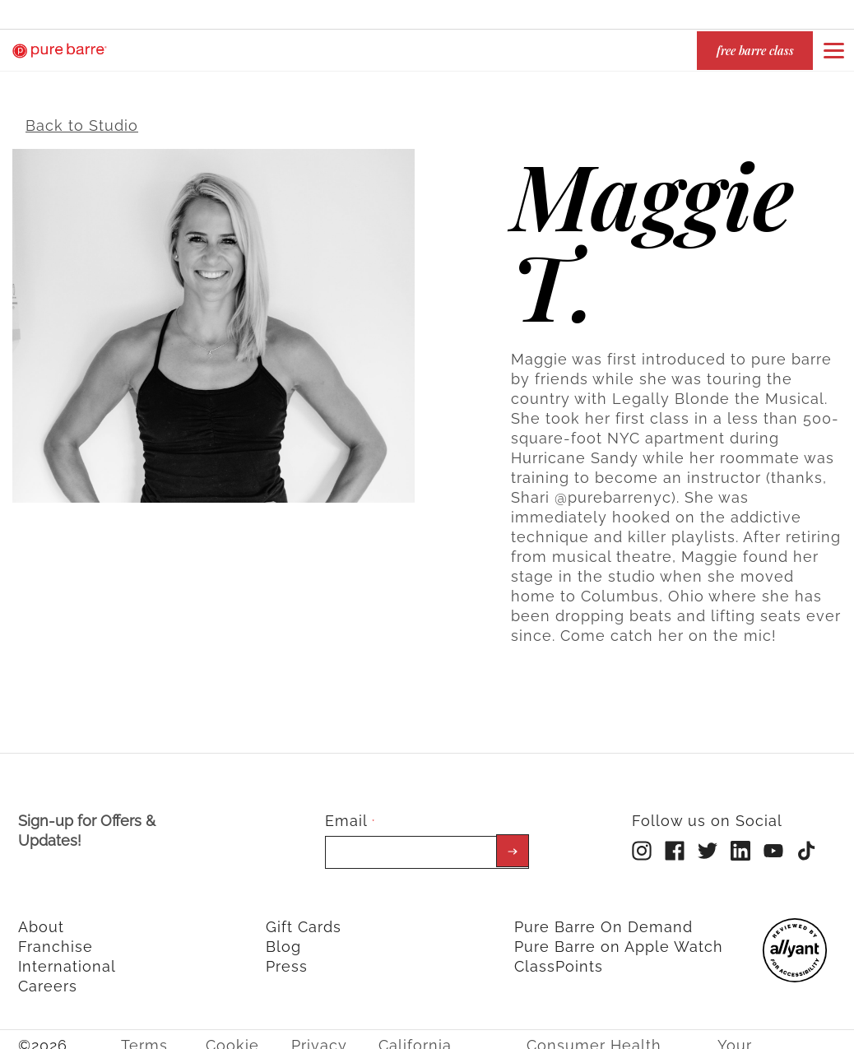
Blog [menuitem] (283, 937)
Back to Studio (82, 116)
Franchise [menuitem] (55, 937)
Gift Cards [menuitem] (303, 917)
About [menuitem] (41, 917)
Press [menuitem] (287, 957)
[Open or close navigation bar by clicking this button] (833, 50)
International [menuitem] (67, 957)
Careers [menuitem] (47, 977)
